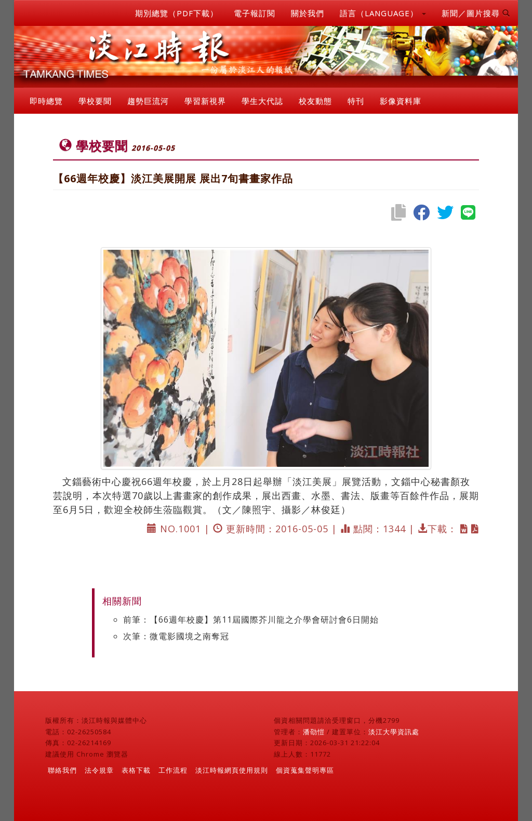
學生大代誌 (262, 101)
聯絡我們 (62, 770)
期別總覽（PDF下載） (176, 13)
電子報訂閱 (254, 13)
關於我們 (307, 13)
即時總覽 (46, 101)
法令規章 (99, 770)
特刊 (356, 101)
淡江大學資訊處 (393, 731)
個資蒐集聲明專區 (305, 770)
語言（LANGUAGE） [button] (383, 13)
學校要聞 (95, 101)
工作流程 (173, 770)
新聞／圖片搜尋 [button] (476, 13)
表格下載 (136, 770)
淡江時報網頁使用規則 (231, 770)
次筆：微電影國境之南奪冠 (176, 636)
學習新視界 (205, 101)
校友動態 (315, 101)
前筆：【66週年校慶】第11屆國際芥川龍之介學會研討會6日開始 (251, 619)
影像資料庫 (400, 101)
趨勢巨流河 (148, 101)
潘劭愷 (314, 731)
